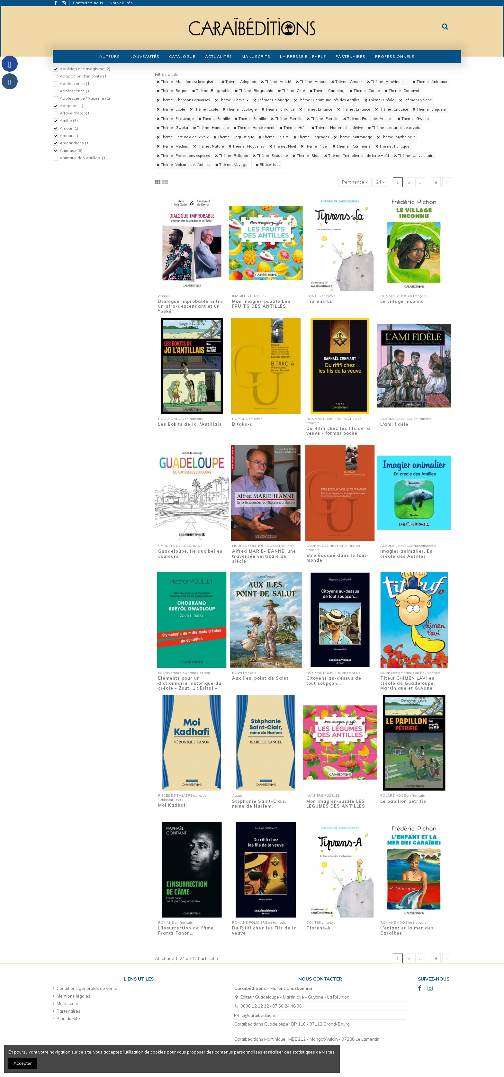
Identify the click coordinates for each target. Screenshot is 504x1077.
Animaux (71, 150)
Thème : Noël (282, 146)
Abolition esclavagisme (85, 68)
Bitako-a (242, 424)
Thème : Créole (379, 100)
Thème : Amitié (276, 81)
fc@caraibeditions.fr (260, 1015)
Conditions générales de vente (87, 988)
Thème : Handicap (211, 127)
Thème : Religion (231, 155)
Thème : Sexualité (270, 155)
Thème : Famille (214, 118)
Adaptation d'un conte (84, 76)
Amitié (69, 120)
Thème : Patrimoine (351, 146)
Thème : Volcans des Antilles (183, 164)
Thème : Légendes (311, 137)
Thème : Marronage (353, 137)
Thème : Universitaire (414, 155)
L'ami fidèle (394, 424)
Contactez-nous (88, 2)
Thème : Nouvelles (246, 146)
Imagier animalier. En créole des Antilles (406, 553)
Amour (69, 128)
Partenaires (68, 1011)
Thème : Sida (306, 155)
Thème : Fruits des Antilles (367, 118)
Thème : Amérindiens (387, 81)
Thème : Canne (365, 90)
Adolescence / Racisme (85, 98)
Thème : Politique (392, 146)
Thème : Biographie (211, 90)
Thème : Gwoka (413, 118)
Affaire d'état (75, 113)
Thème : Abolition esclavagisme (186, 81)
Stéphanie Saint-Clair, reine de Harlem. (259, 804)
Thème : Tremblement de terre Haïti (356, 155)
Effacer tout (268, 164)
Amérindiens (75, 142)
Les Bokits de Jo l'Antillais (190, 424)
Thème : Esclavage (175, 118)
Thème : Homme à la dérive (337, 127)
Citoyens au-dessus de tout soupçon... (333, 680)
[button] (182, 56)
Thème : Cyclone (415, 100)
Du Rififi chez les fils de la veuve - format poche (338, 431)
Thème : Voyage (231, 164)
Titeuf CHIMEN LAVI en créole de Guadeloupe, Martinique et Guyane (407, 683)
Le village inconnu (402, 301)
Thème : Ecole (171, 109)
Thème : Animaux (430, 81)
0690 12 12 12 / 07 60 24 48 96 (271, 1006)
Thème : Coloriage (271, 100)
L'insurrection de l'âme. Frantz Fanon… (186, 930)
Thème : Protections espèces (183, 155)
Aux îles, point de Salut (260, 678)
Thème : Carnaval (402, 90)
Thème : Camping (327, 90)
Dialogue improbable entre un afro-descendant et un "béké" (190, 306)
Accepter (23, 1063)
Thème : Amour (311, 81)
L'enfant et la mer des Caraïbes (407, 930)
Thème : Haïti (293, 127)
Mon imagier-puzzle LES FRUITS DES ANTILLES (261, 304)
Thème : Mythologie (396, 137)
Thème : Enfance (278, 109)
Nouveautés (121, 2)
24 (380, 182)
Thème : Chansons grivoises (183, 100)
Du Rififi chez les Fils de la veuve (264, 930)
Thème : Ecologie (239, 109)
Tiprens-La (319, 301)
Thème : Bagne (172, 90)
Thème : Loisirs (274, 137)
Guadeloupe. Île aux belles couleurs (190, 553)
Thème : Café (291, 90)
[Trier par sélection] (355, 182)
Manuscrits (67, 1003)
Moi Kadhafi (172, 805)
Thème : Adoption (238, 81)
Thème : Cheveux (231, 100)
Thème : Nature (208, 146)
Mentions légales (73, 996)
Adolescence (75, 83)
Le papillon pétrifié (403, 801)
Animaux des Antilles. (83, 157)
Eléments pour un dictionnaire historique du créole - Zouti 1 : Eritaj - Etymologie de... (189, 685)
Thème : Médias (172, 146)
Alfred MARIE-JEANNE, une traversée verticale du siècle (264, 556)
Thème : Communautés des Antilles (327, 100)
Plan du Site (68, 1018)
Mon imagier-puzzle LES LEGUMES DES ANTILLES (335, 804)
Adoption (71, 105)
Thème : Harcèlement (254, 127)
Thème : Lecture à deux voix (394, 127)
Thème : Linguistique (234, 137)
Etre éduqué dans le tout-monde (337, 558)
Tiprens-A (318, 927)
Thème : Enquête (391, 109)
